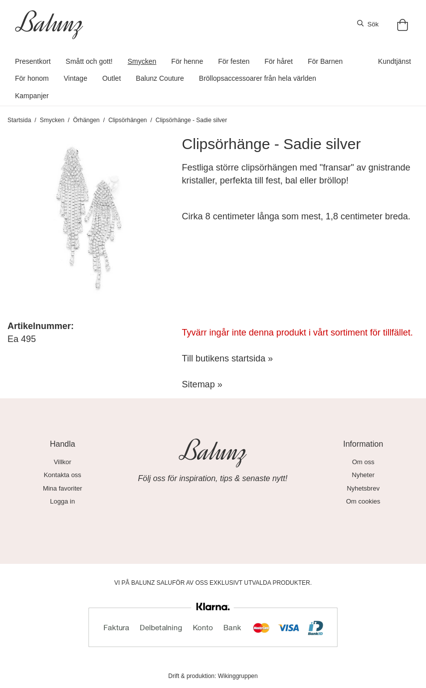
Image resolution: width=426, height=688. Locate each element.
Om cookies (363, 501)
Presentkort (33, 61)
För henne (187, 61)
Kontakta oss (62, 475)
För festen (233, 61)
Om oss (363, 462)
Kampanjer (32, 96)
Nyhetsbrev (363, 488)
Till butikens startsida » (227, 358)
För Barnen (325, 61)
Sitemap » (202, 384)
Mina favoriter (62, 488)
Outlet (111, 78)
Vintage (75, 78)
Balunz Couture (160, 78)
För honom (32, 78)
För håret (278, 61)
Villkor (62, 462)
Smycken (142, 61)
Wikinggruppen (238, 676)
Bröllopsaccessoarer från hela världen (257, 78)
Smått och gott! (89, 61)
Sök (368, 24)
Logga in (62, 501)
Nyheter (363, 475)
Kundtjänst (394, 61)
